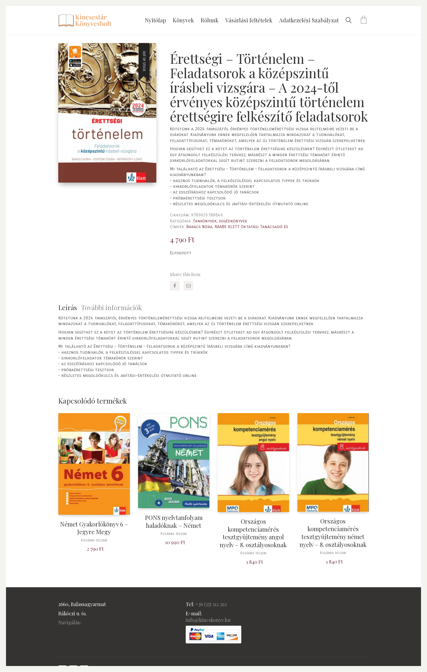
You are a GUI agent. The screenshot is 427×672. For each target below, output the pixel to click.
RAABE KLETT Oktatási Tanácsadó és (251, 226)
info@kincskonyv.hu (208, 620)
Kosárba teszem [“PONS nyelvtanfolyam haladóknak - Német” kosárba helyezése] (174, 534)
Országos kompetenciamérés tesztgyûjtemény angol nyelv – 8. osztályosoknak (253, 533)
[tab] (69, 307)
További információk (111, 307)
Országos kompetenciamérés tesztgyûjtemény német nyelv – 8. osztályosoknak (333, 532)
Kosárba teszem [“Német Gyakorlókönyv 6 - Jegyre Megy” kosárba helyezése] (94, 540)
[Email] (188, 285)
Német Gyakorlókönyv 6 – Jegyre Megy (94, 528)
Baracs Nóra (199, 226)
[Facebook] (174, 285)
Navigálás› (69, 622)
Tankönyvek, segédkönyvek (220, 220)
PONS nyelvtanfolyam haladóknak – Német (174, 521)
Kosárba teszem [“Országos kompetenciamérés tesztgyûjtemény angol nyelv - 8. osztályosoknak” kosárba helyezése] (253, 553)
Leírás (67, 307)
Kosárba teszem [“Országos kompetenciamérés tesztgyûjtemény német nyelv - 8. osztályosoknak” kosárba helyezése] (333, 553)
